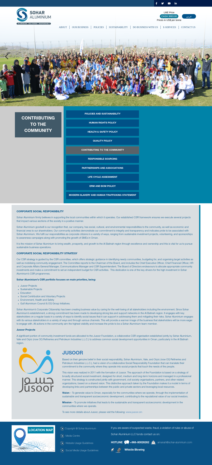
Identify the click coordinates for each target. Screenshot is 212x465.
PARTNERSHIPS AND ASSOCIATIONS (102, 168)
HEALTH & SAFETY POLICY (103, 132)
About (63, 27)
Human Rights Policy (102, 123)
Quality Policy (102, 141)
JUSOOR (72, 353)
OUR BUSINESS (80, 27)
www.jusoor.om (134, 412)
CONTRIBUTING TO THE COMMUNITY (102, 150)
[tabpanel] (106, 56)
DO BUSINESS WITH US (145, 27)
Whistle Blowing (135, 450)
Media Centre (73, 436)
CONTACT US (188, 27)
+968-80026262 (139, 442)
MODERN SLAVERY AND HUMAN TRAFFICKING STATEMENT (102, 195)
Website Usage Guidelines (79, 443)
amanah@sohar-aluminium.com (175, 442)
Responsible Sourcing (102, 159)
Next (208, 56)
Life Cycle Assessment (102, 177)
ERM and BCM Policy (102, 186)
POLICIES (99, 27)
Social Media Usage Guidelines (82, 450)
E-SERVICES (169, 27)
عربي (189, 16)
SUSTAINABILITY (118, 27)
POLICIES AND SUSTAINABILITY (102, 114)
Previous (6, 56)
